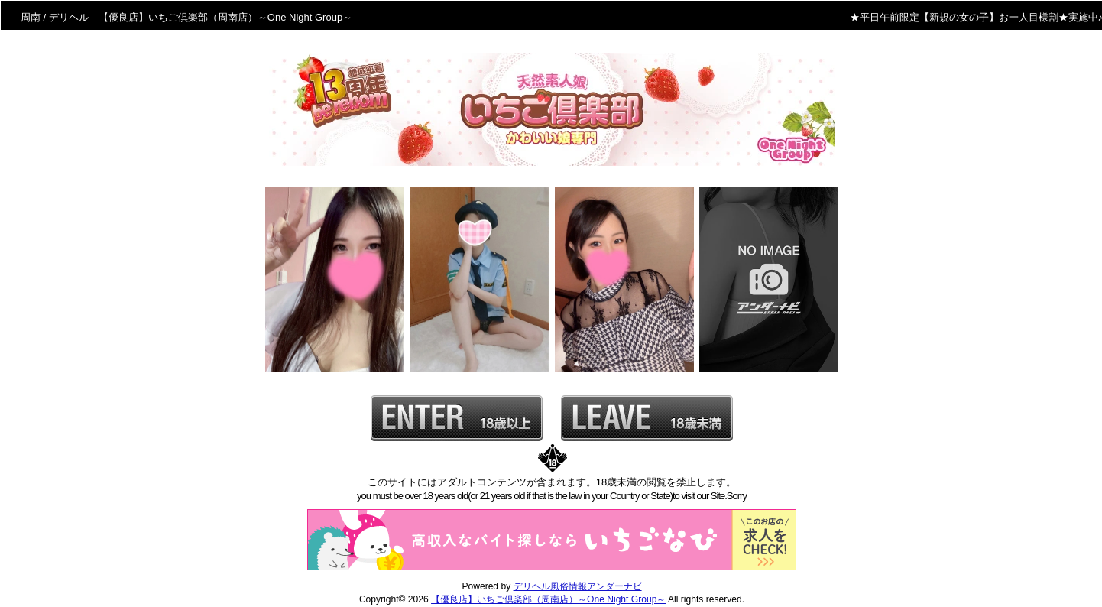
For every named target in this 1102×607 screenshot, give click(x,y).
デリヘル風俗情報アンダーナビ (578, 586)
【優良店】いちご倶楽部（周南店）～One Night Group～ (548, 599)
